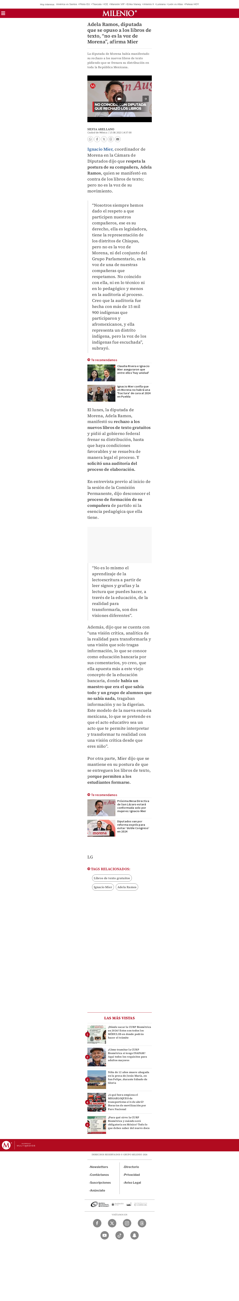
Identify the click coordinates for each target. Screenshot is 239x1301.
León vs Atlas (175, 4)
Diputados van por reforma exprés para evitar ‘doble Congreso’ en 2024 (133, 826)
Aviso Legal (132, 1182)
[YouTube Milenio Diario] (104, 1235)
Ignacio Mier (103, 887)
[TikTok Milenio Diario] (119, 1235)
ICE (106, 4)
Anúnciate (97, 1190)
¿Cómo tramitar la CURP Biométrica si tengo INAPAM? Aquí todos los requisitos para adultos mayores (127, 1055)
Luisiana (161, 4)
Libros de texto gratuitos (112, 878)
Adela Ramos (126, 887)
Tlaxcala (97, 4)
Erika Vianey (134, 4)
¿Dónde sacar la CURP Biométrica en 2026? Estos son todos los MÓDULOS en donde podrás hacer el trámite (129, 1032)
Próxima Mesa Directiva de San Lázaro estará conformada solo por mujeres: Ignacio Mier (133, 806)
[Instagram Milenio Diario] (127, 1223)
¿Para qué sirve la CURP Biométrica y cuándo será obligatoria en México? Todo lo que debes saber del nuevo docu (129, 1122)
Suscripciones (100, 1182)
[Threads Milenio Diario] (142, 1223)
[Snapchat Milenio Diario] (134, 1235)
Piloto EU (84, 4)
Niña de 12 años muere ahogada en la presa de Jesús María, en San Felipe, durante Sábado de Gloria (128, 1077)
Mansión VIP (117, 4)
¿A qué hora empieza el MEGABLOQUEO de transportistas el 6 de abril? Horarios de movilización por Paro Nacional (127, 1102)
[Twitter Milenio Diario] (112, 1223)
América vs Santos (66, 4)
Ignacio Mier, (100, 149)
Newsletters (99, 1167)
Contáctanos (99, 1175)
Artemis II (148, 4)
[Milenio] (119, 13)
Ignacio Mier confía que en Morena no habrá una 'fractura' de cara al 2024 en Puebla (134, 391)
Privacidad (132, 1175)
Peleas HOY (192, 4)
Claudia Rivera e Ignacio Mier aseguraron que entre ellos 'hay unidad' (133, 369)
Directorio (131, 1167)
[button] (3, 14)
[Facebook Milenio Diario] (97, 1223)
